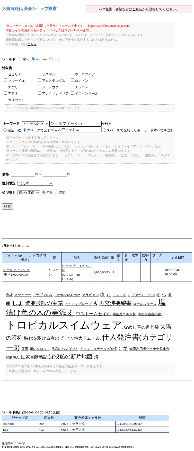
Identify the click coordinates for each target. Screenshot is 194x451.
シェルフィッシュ (16, 270)
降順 (62, 192)
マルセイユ (14, 81)
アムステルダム (51, 81)
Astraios (41, 59)
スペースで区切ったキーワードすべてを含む (140, 130)
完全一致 (14, 130)
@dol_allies (75, 30)
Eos (56, 59)
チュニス (79, 87)
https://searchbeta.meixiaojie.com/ (109, 26)
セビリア (12, 74)
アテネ (11, 93)
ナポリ (11, 87)
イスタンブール (84, 93)
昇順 (49, 192)
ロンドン (79, 81)
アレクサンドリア (53, 93)
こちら (137, 9)
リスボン (46, 74)
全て (26, 59)
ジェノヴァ (48, 87)
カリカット (14, 100)
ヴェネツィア (83, 74)
